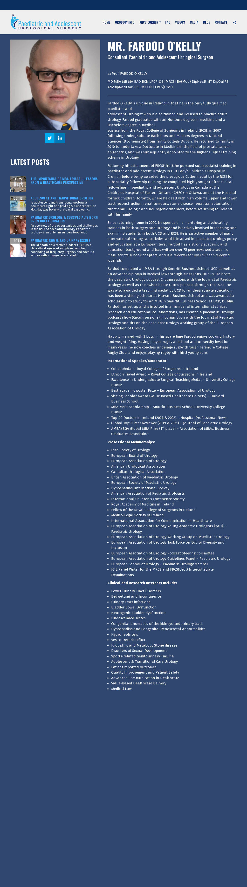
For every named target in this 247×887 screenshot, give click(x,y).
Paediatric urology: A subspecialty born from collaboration (64, 219)
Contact (221, 22)
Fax (217, 6)
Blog (206, 22)
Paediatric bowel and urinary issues (60, 240)
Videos (180, 22)
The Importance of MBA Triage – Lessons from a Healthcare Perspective (64, 180)
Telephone (173, 6)
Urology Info (125, 22)
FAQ (167, 22)
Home (106, 22)
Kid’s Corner (148, 22)
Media (194, 22)
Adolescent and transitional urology (62, 197)
